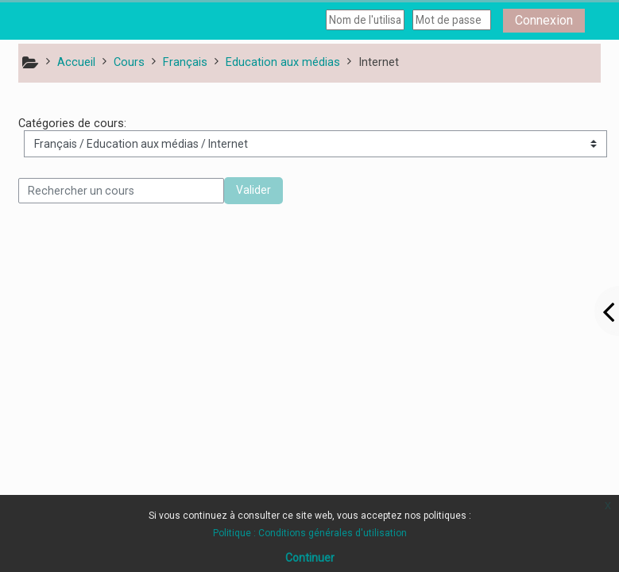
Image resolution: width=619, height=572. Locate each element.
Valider (253, 190)
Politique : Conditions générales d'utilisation (310, 533)
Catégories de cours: (72, 123)
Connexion (544, 20)
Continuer (310, 557)
